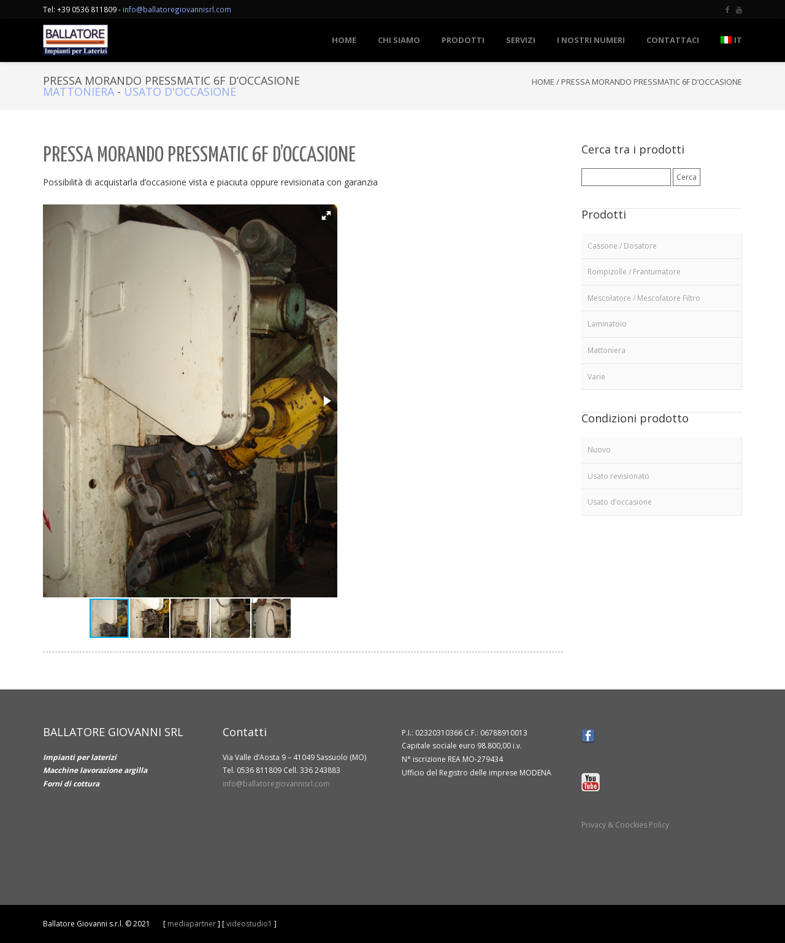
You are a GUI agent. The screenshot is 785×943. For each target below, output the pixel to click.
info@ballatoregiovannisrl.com (177, 9)
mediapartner (191, 923)
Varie (596, 376)
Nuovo (599, 449)
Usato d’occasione (620, 502)
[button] (326, 215)
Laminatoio (607, 324)
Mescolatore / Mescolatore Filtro (644, 298)
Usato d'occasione (180, 91)
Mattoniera (78, 91)
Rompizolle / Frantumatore (634, 271)
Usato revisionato (618, 476)
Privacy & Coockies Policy (625, 825)
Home (543, 81)
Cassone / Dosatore (622, 246)
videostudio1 (249, 923)
